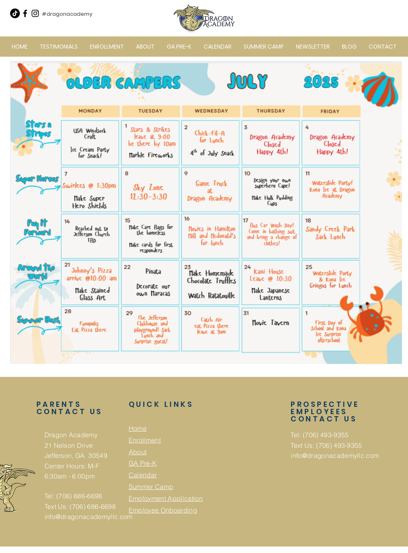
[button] (145, 46)
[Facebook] (25, 13)
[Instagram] (35, 13)
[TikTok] (15, 13)
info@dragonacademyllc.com (89, 517)
